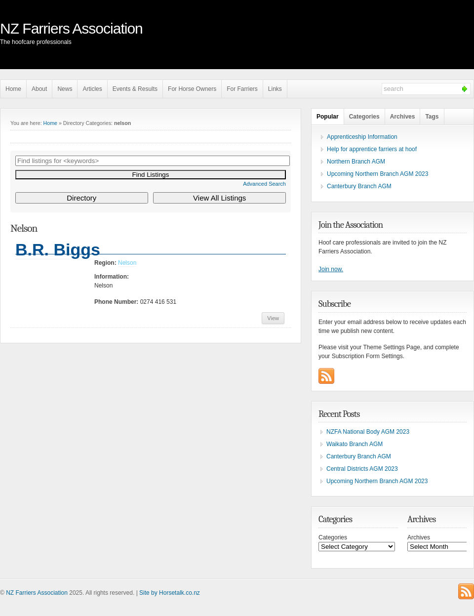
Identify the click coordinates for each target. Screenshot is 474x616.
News (64, 88)
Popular (327, 116)
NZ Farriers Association (71, 28)
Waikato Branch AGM (354, 444)
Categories (364, 116)
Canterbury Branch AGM (359, 186)
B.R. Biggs (57, 249)
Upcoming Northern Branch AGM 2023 (377, 173)
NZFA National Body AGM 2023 (367, 431)
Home (13, 88)
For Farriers (242, 88)
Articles (92, 88)
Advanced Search (264, 184)
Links (275, 88)
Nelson (127, 262)
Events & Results (135, 88)
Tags (431, 116)
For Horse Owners (192, 88)
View (273, 318)
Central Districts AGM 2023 (362, 468)
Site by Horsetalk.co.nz (169, 592)
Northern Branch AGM (356, 161)
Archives (402, 116)
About (39, 88)
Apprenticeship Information (362, 136)
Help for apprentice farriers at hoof (372, 149)
